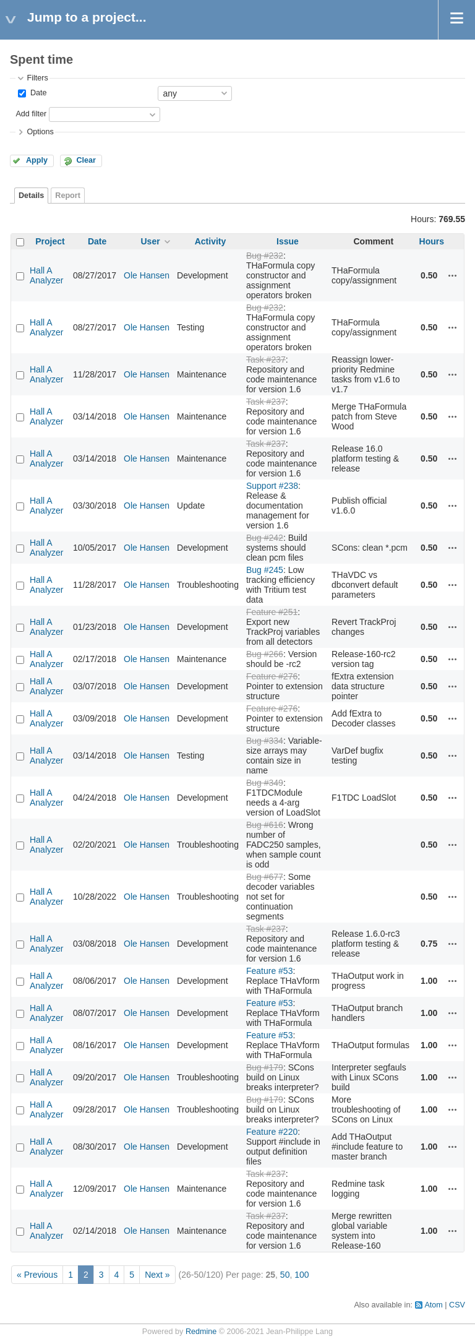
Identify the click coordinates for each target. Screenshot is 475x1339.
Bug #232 (264, 255)
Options (40, 131)
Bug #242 (264, 538)
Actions (453, 275)
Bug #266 (264, 654)
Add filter (30, 114)
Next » (157, 1275)
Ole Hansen (146, 275)
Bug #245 (264, 570)
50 (285, 1275)
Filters (37, 78)
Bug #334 (264, 741)
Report (67, 195)
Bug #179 (264, 1067)
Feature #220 (271, 1132)
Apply (37, 160)
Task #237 (266, 359)
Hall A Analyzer (46, 275)
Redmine (201, 1331)
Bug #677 (264, 877)
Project (49, 241)
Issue (287, 241)
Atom (433, 1305)
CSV (457, 1305)
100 (301, 1275)
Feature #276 (271, 676)
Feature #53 (269, 971)
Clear (86, 160)
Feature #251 (271, 612)
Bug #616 (264, 825)
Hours (431, 241)
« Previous (37, 1275)
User (150, 241)
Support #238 (272, 486)
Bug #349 (264, 783)
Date (37, 92)
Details (31, 195)
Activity (210, 241)
